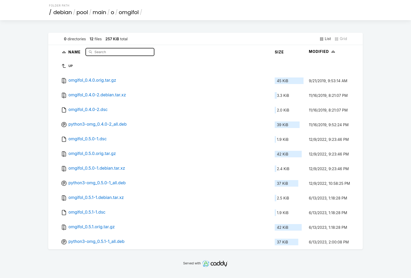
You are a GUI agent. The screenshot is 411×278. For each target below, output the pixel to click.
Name (75, 51)
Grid (340, 38)
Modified (322, 51)
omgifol (129, 12)
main (99, 12)
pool (82, 12)
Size (279, 52)
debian (62, 12)
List (325, 38)
